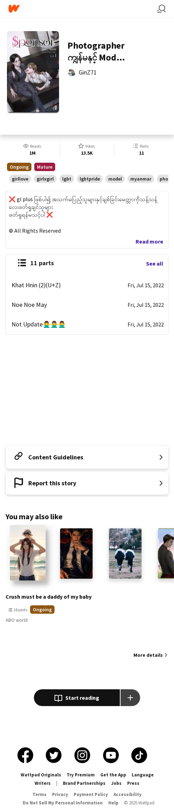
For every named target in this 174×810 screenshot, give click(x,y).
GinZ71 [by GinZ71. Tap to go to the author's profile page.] (88, 72)
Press (133, 783)
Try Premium (81, 775)
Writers (43, 783)
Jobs (116, 783)
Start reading (76, 698)
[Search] (161, 9)
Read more (149, 241)
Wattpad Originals (41, 775)
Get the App (113, 775)
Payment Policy (91, 794)
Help (113, 803)
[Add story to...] (130, 697)
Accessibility (128, 794)
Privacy (60, 794)
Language (143, 775)
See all (154, 263)
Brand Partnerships (84, 783)
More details (148, 655)
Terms (39, 794)
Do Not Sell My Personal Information (63, 803)
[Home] (82, 8)
